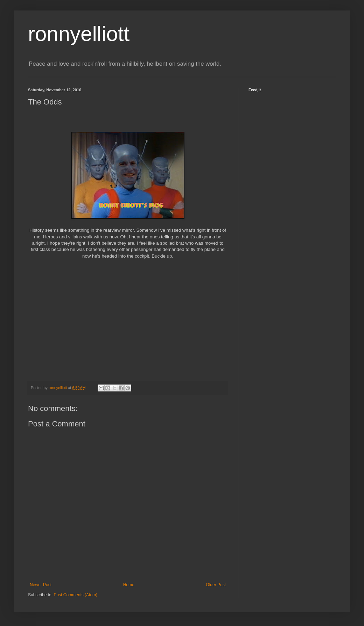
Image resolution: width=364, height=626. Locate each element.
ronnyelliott (79, 33)
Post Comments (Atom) (75, 594)
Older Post (216, 584)
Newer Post (40, 584)
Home (128, 584)
